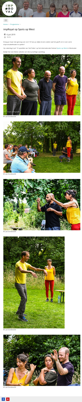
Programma (14, 24)
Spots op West (62, 48)
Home (5, 24)
